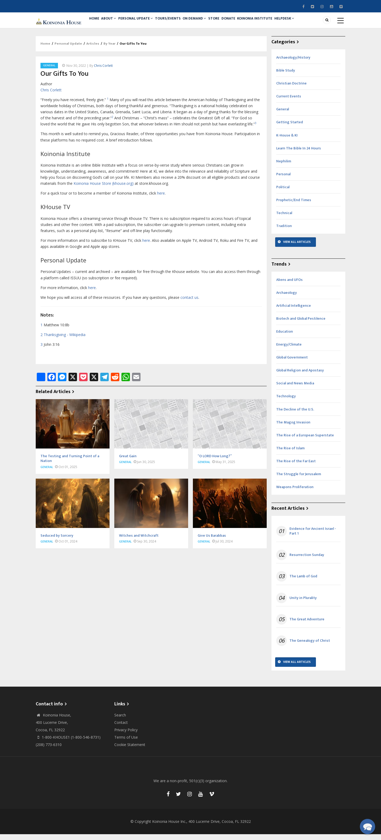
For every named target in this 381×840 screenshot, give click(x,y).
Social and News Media (295, 389)
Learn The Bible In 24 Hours (298, 154)
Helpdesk (305, 23)
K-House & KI (287, 141)
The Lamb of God (303, 582)
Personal (283, 180)
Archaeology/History (293, 63)
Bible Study (285, 76)
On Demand (205, 23)
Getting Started (289, 128)
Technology (286, 402)
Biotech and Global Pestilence (300, 324)
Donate (244, 23)
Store (227, 23)
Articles (92, 50)
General (49, 71)
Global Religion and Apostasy (300, 376)
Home (96, 23)
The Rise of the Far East (296, 467)
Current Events (288, 102)
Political (282, 193)
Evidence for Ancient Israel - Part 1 (312, 537)
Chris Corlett (103, 71)
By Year (109, 50)
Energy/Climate (289, 350)
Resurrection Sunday (306, 560)
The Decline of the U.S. (295, 415)
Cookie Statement (129, 750)
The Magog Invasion (293, 428)
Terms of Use (126, 742)
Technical (284, 219)
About (113, 23)
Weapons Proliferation (295, 493)
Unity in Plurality (303, 603)
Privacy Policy (126, 735)
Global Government (292, 363)
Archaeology (286, 298)
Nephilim (283, 167)
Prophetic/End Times (293, 206)
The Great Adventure (306, 625)
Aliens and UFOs (289, 285)
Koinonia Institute (273, 23)
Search (120, 720)
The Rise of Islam (290, 454)
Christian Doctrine (291, 89)
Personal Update (141, 23)
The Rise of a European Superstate (305, 441)
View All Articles (297, 247)
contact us (189, 303)
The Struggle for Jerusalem (298, 480)
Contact (121, 728)
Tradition (284, 232)
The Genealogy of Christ (309, 646)
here (161, 198)
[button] (367, 826)
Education (284, 337)
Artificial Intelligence (293, 311)
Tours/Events (176, 23)
